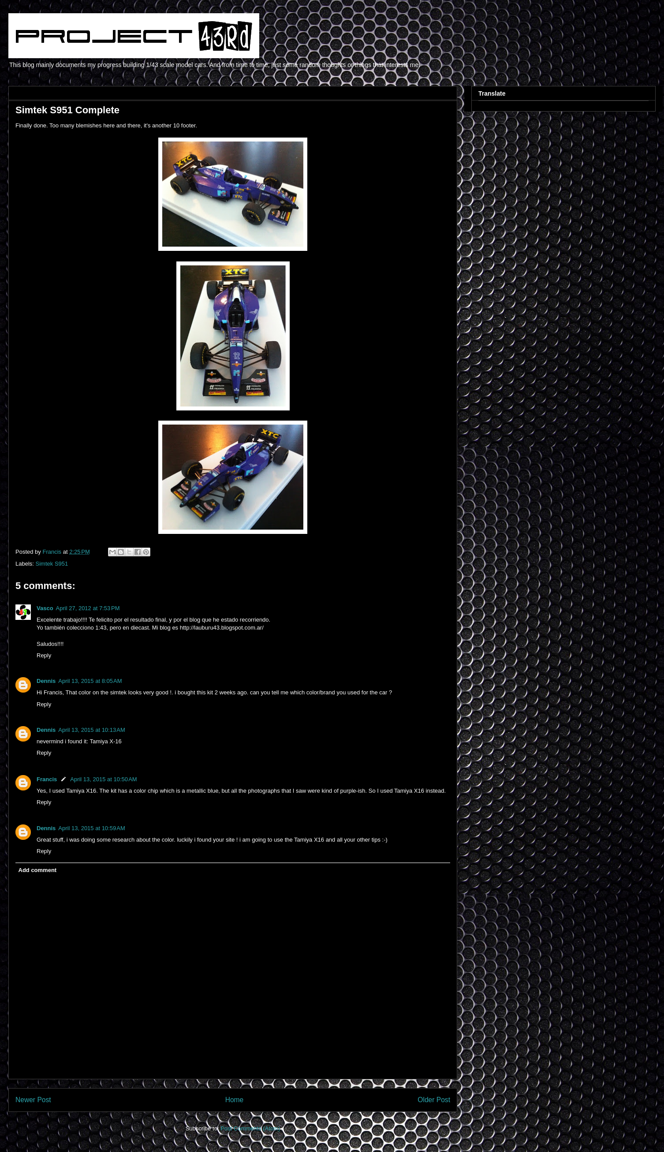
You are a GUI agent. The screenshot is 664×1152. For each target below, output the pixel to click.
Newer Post (33, 1100)
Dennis (46, 681)
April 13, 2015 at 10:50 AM (103, 779)
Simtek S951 (52, 563)
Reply (44, 655)
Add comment (38, 870)
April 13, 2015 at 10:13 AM (91, 730)
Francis (47, 779)
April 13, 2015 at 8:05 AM (90, 681)
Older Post (434, 1100)
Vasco (45, 608)
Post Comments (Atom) (250, 1128)
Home (234, 1100)
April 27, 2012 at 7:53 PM (88, 608)
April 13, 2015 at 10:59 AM (91, 828)
